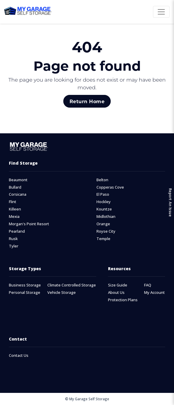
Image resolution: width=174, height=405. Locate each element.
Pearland (17, 231)
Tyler (13, 246)
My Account (154, 292)
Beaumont (18, 179)
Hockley (103, 201)
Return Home (87, 101)
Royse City (105, 231)
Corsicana (17, 194)
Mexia (14, 216)
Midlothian (105, 216)
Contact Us (18, 355)
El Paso (102, 194)
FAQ (147, 285)
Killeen (15, 209)
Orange (103, 223)
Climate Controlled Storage (71, 285)
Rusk (13, 238)
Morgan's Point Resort (29, 223)
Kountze (104, 209)
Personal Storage (24, 292)
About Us (116, 292)
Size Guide (117, 285)
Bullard (15, 187)
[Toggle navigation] (161, 12)
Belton (102, 179)
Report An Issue (170, 202)
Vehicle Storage (61, 292)
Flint (12, 201)
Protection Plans (123, 299)
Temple (103, 238)
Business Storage (25, 285)
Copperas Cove (110, 187)
